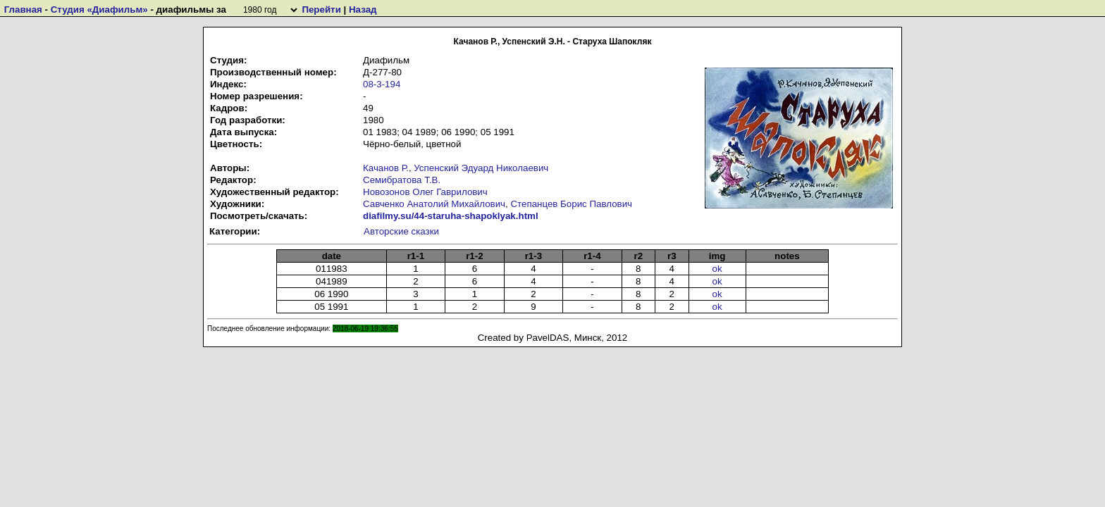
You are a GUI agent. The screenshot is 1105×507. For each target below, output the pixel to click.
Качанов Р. (386, 168)
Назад (363, 9)
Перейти (321, 9)
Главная (23, 9)
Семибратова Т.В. (401, 180)
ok (717, 268)
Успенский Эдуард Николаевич (481, 168)
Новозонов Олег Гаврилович (425, 192)
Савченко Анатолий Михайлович (434, 204)
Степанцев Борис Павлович (571, 204)
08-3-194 (381, 84)
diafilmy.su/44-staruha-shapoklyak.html (450, 216)
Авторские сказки (401, 231)
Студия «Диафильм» (99, 9)
